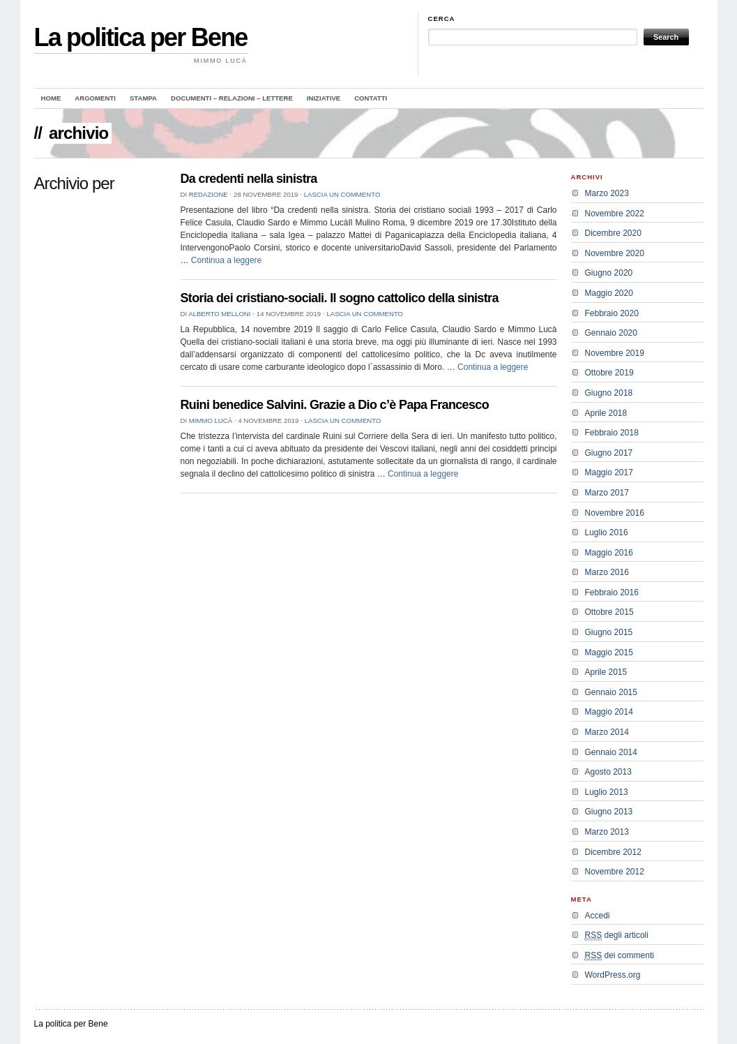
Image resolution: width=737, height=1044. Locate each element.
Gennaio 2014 (611, 752)
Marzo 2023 (607, 193)
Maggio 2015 (609, 652)
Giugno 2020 (609, 273)
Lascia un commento (342, 194)
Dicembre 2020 (613, 233)
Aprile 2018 (606, 413)
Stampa (143, 98)
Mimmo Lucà (210, 420)
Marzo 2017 (607, 493)
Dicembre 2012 (613, 852)
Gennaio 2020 (611, 333)
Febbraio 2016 (612, 592)
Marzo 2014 (607, 732)
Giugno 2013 (609, 811)
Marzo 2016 (607, 572)
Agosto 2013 (608, 772)
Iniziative (323, 98)
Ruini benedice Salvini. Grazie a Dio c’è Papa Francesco (335, 405)
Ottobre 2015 (609, 612)
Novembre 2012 (614, 872)
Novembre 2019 (614, 353)
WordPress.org (613, 975)
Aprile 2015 (606, 672)
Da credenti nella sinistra (249, 179)
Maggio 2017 (609, 472)
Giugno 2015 (609, 632)
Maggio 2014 (609, 712)
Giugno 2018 (609, 393)
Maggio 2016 (609, 553)
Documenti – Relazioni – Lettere (232, 98)
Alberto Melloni (219, 314)
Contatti (370, 98)
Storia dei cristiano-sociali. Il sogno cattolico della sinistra (340, 298)
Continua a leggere (226, 260)
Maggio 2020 (609, 293)
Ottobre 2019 (609, 373)
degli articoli (616, 935)
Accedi (597, 915)
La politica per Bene (141, 37)
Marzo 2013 (607, 832)
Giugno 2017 (609, 453)
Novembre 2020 (614, 253)
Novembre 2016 (614, 513)
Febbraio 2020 (612, 313)
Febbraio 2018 (612, 433)
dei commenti (619, 955)
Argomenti (95, 98)
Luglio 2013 (606, 792)
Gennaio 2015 (611, 692)
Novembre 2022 (614, 213)
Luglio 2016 (606, 532)
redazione (208, 194)
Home (51, 98)
